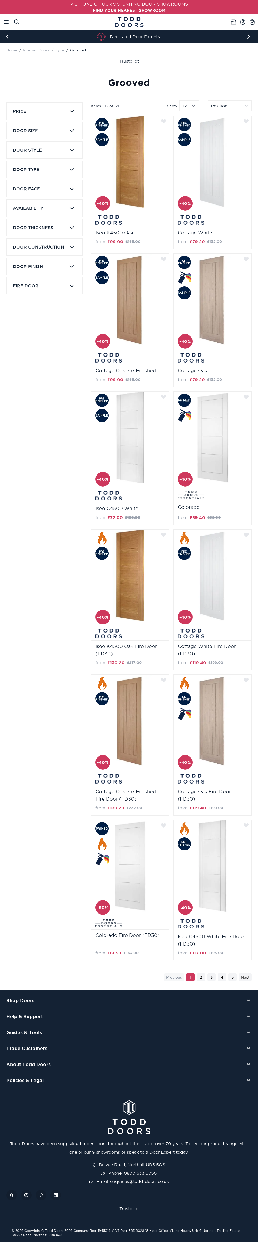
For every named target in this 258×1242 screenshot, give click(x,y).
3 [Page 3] (211, 977)
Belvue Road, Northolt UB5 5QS (129, 1164)
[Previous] (8, 37)
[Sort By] (230, 105)
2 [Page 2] (201, 977)
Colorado (189, 506)
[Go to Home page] (129, 22)
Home (11, 50)
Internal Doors (36, 50)
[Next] (249, 37)
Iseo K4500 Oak (114, 232)
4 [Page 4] (222, 977)
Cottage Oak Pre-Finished (125, 370)
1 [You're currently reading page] (190, 977)
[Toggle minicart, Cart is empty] (252, 21)
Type (59, 50)
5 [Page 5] (232, 977)
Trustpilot (129, 61)
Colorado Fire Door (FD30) (127, 935)
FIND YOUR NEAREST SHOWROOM (129, 10)
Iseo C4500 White (116, 508)
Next (245, 977)
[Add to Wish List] (163, 121)
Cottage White (195, 232)
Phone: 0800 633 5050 (129, 1172)
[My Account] (242, 21)
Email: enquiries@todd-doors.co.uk (129, 1181)
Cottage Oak (192, 370)
